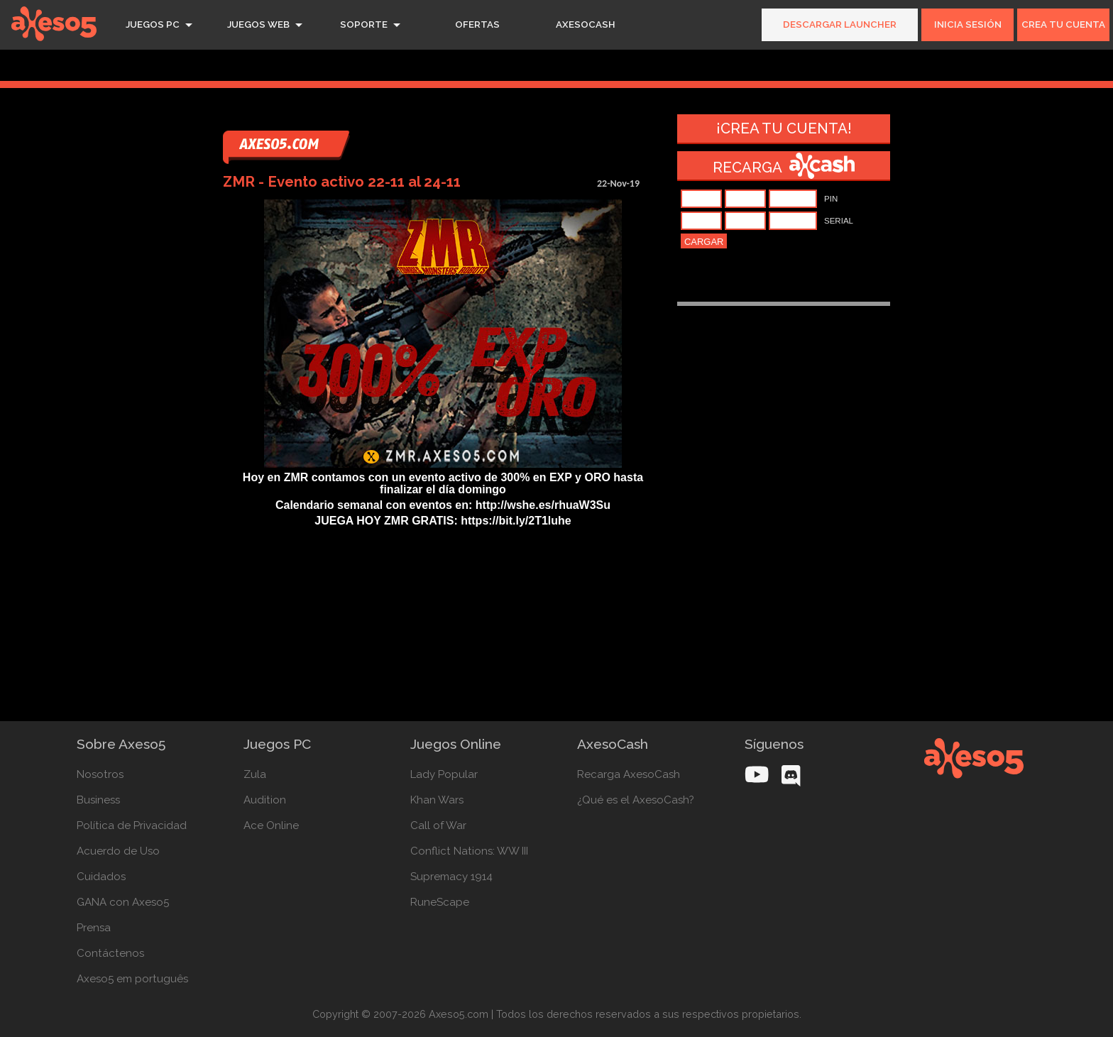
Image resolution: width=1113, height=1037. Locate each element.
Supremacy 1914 (451, 876)
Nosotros (100, 774)
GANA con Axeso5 (123, 902)
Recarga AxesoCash (628, 774)
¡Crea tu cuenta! (784, 128)
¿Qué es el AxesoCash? (635, 800)
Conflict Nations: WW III (469, 851)
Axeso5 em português (132, 978)
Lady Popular (444, 774)
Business (98, 800)
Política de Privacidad (132, 825)
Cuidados (101, 876)
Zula (254, 774)
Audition (264, 800)
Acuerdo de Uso (118, 851)
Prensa (94, 927)
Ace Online (271, 825)
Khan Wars (437, 800)
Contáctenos (110, 953)
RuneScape (439, 902)
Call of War (438, 825)
